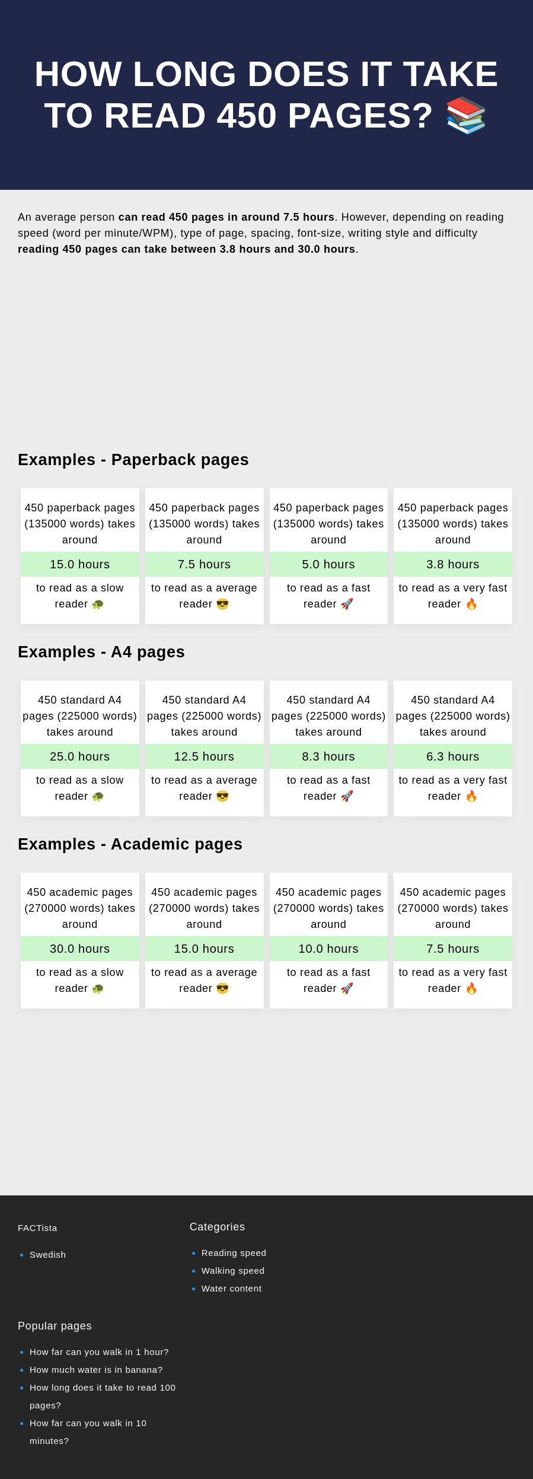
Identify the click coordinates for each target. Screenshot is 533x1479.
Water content (232, 1288)
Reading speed (234, 1253)
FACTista (38, 1228)
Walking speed (233, 1270)
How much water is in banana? (96, 1370)
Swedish (48, 1254)
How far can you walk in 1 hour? (99, 1352)
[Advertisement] (266, 351)
